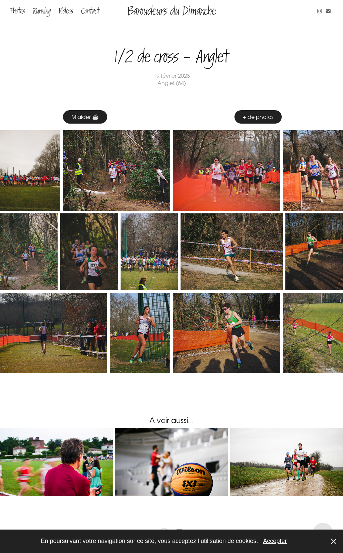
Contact (90, 11)
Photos (17, 11)
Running (42, 11)
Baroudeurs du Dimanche (171, 11)
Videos (66, 11)
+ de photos (258, 117)
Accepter (275, 541)
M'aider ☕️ (85, 117)
